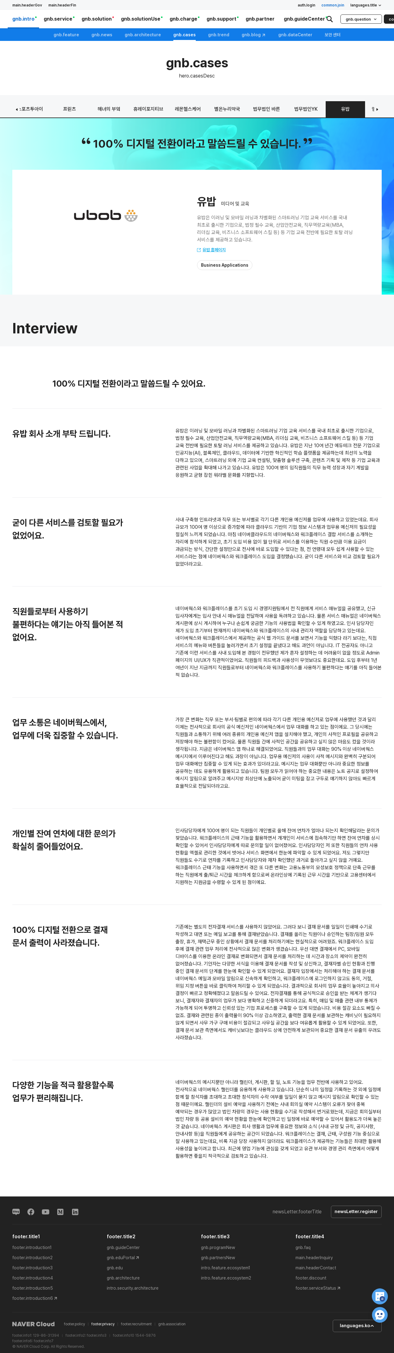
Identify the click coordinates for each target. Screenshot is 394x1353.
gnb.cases (184, 35)
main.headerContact (316, 1267)
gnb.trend (218, 35)
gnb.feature (66, 35)
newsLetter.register (356, 1212)
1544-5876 (145, 1336)
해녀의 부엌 (109, 109)
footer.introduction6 (32, 1298)
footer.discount (311, 1277)
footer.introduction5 (32, 1288)
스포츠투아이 (30, 109)
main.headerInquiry (314, 1257)
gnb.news (101, 35)
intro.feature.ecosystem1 (225, 1267)
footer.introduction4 (32, 1277)
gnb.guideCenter (123, 1247)
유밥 (345, 109)
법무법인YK (306, 109)
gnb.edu (115, 1267)
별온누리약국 (227, 109)
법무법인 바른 (266, 109)
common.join (332, 5)
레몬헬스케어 (188, 109)
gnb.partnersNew (218, 1257)
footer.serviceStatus (316, 1288)
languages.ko (357, 1326)
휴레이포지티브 (148, 109)
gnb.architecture (143, 35)
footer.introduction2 (32, 1257)
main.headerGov (27, 5)
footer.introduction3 (32, 1267)
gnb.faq (303, 1247)
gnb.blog (254, 35)
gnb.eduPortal (121, 1257)
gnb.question (361, 19)
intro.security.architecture (133, 1288)
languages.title (366, 5)
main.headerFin (62, 5)
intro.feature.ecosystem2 (226, 1277)
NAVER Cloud (33, 1324)
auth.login (306, 5)
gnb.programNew (218, 1247)
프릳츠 (69, 109)
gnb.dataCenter (295, 35)
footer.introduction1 (32, 1247)
